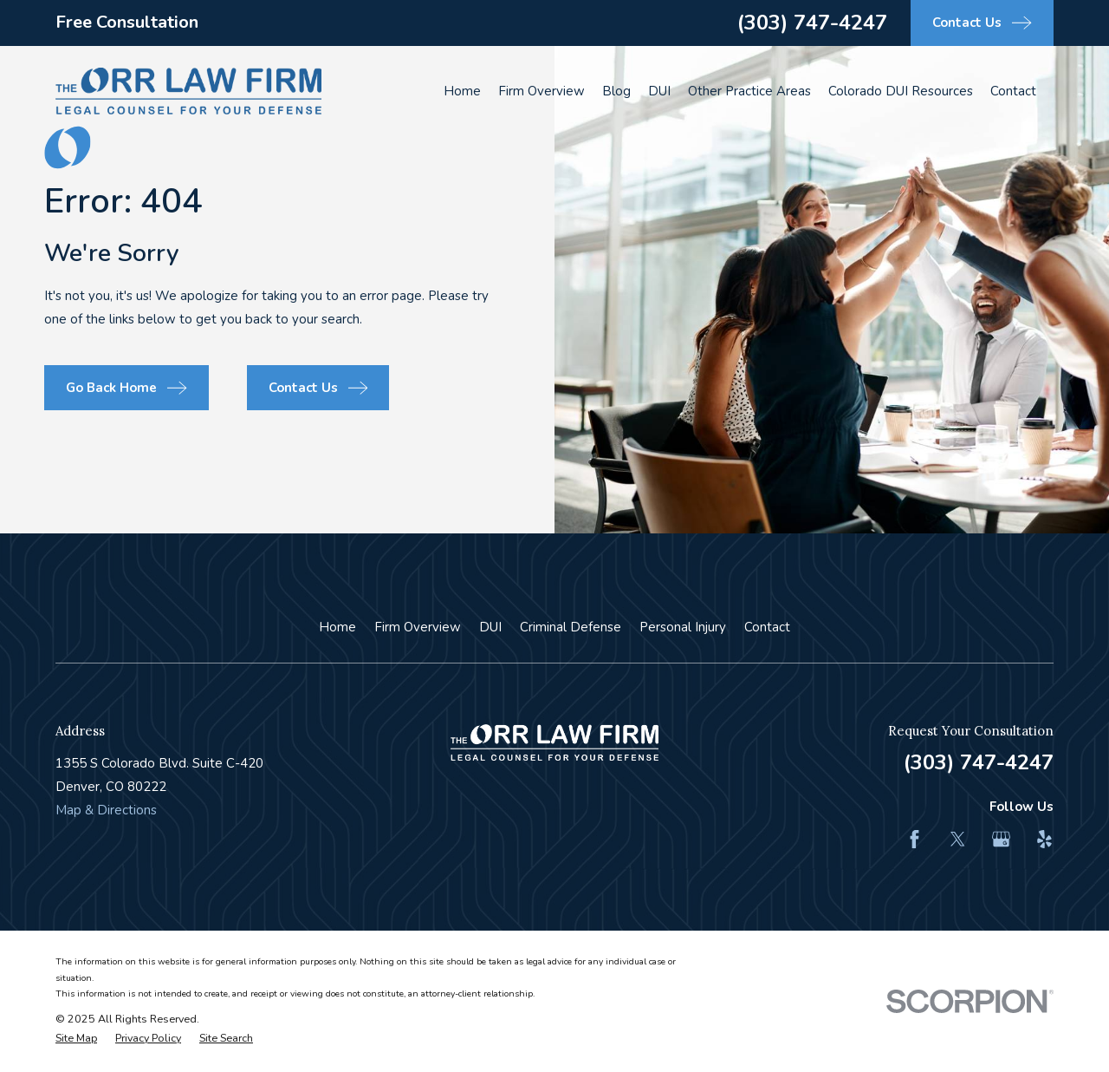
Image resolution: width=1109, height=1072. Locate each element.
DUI (490, 627)
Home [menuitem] (462, 91)
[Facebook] (914, 839)
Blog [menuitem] (616, 91)
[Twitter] (958, 839)
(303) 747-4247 (812, 22)
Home (337, 627)
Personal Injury (682, 627)
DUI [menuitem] (659, 91)
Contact (767, 627)
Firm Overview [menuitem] (541, 91)
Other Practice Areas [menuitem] (749, 91)
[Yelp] (1044, 839)
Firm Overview (417, 627)
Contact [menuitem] (1013, 91)
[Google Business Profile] (1001, 839)
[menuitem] (76, 1039)
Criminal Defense (570, 627)
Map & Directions (106, 810)
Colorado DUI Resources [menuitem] (900, 91)
